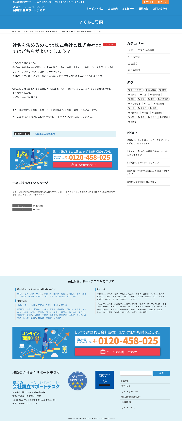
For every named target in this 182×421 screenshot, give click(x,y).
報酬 (142, 99)
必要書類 (164, 99)
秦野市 (81, 312)
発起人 (143, 108)
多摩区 (49, 305)
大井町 (79, 315)
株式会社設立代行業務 (43, 133)
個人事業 (152, 90)
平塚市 (56, 312)
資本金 (134, 122)
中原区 (33, 305)
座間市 (25, 312)
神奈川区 (48, 294)
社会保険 (134, 113)
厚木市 (70, 309)
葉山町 (53, 309)
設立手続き (134, 70)
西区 (52, 296)
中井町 (72, 315)
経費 (133, 117)
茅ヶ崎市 (73, 312)
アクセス (149, 2)
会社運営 (133, 63)
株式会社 (160, 104)
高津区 (41, 305)
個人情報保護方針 (131, 396)
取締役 (134, 95)
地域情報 (126, 402)
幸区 (26, 305)
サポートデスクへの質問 (141, 50)
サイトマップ (128, 407)
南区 (75, 296)
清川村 (49, 312)
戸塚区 (39, 296)
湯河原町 (57, 318)
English (162, 2)
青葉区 (20, 294)
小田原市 (53, 315)
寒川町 (29, 315)
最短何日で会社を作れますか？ (142, 182)
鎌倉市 (29, 309)
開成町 (33, 318)
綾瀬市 (33, 312)
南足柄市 (63, 315)
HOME (125, 380)
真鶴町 (49, 318)
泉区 (32, 294)
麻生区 (64, 305)
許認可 (165, 117)
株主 (148, 104)
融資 (142, 117)
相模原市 (61, 309)
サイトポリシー (129, 391)
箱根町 (41, 318)
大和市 (77, 309)
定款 (152, 99)
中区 (46, 296)
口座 (144, 95)
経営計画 (158, 113)
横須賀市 (21, 309)
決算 (133, 108)
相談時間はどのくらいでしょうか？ (144, 162)
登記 (154, 108)
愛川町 (41, 312)
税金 (146, 113)
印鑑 (164, 90)
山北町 (25, 318)
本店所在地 (135, 104)
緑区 (69, 296)
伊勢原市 (21, 315)
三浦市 (45, 309)
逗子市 (37, 309)
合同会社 (156, 95)
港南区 (64, 294)
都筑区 (24, 296)
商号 (38, 209)
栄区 (78, 294)
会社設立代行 (136, 90)
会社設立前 (38, 205)
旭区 (26, 294)
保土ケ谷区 (60, 296)
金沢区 (56, 294)
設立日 (153, 117)
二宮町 (45, 315)
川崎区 (20, 305)
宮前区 (56, 305)
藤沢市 (64, 312)
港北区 (72, 294)
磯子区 (39, 294)
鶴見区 (31, 296)
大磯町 (37, 315)
